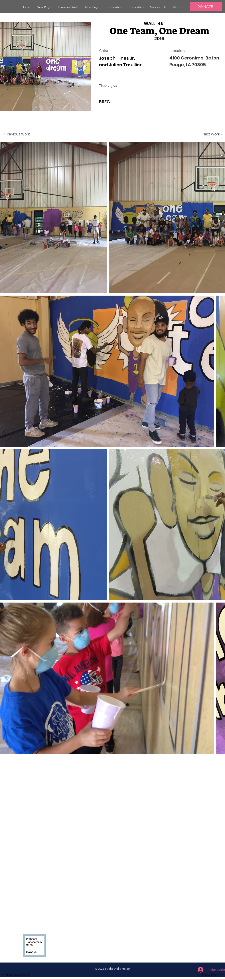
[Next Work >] (212, 134)
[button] (68, 7)
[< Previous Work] (16, 134)
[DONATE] (206, 6)
